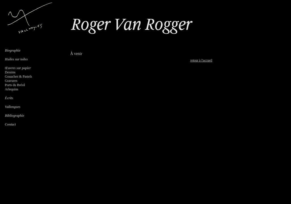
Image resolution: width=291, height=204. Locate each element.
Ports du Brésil (15, 85)
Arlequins (11, 89)
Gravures (11, 81)
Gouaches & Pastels (18, 76)
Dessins (10, 72)
